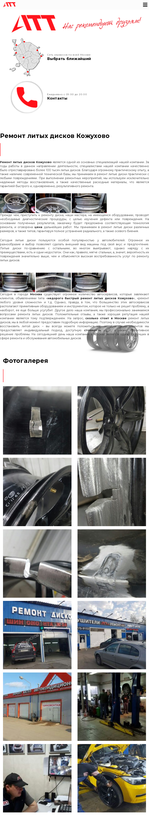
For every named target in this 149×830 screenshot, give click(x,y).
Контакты (57, 98)
